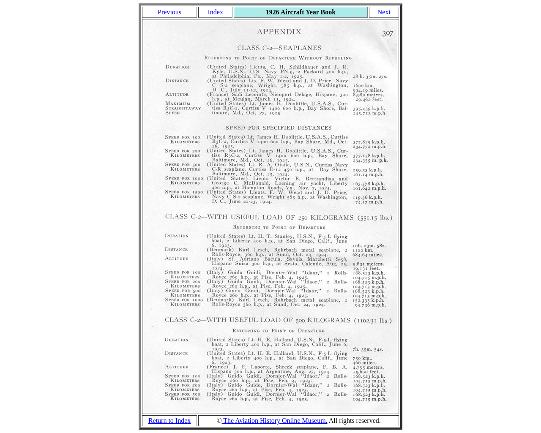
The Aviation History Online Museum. (275, 420)
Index (215, 12)
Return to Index (169, 420)
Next (384, 12)
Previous (169, 12)
